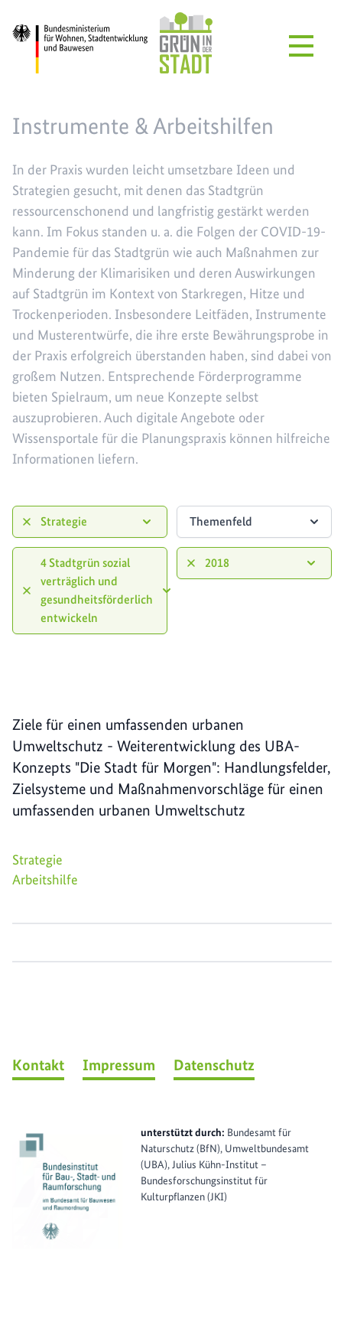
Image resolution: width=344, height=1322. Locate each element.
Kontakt (38, 1065)
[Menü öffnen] (301, 46)
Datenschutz (214, 1065)
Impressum (119, 1065)
